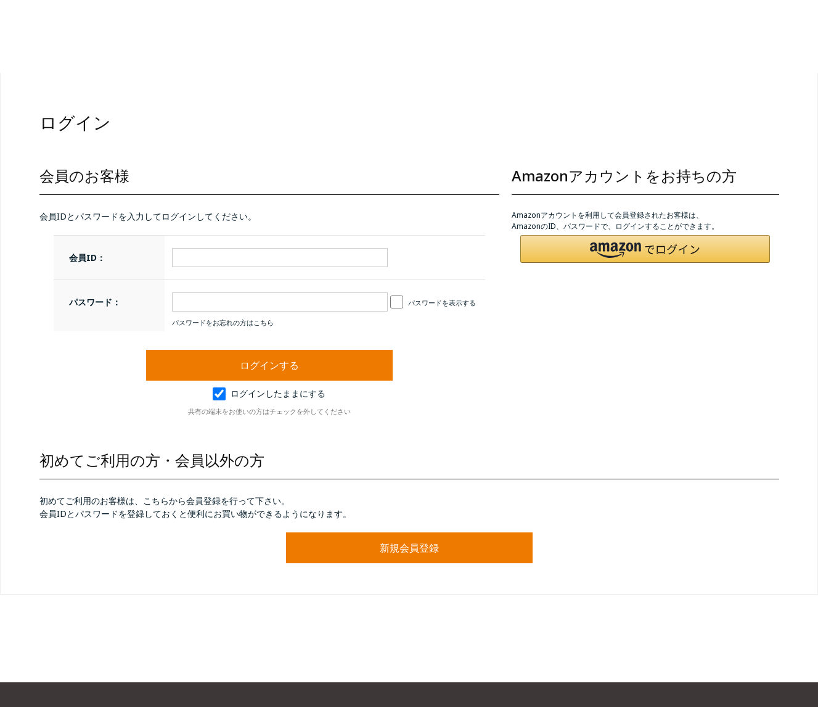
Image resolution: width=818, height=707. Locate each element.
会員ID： (87, 257)
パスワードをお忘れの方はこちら (223, 322)
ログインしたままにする (269, 393)
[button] (645, 249)
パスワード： (95, 302)
